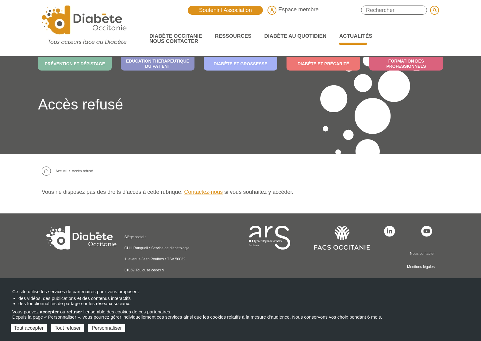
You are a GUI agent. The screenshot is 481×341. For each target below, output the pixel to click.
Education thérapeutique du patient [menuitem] (157, 64)
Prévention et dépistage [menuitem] (75, 63)
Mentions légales (421, 267)
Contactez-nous (203, 192)
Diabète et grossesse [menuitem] (240, 63)
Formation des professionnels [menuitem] (406, 64)
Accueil (61, 171)
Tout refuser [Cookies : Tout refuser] (67, 328)
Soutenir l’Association (225, 10)
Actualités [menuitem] (354, 36)
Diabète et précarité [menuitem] (323, 63)
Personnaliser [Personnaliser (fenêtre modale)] (107, 328)
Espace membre (292, 9)
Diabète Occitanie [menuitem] (174, 36)
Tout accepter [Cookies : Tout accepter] (29, 328)
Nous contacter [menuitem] (173, 41)
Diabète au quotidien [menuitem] (293, 36)
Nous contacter (422, 253)
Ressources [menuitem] (231, 36)
